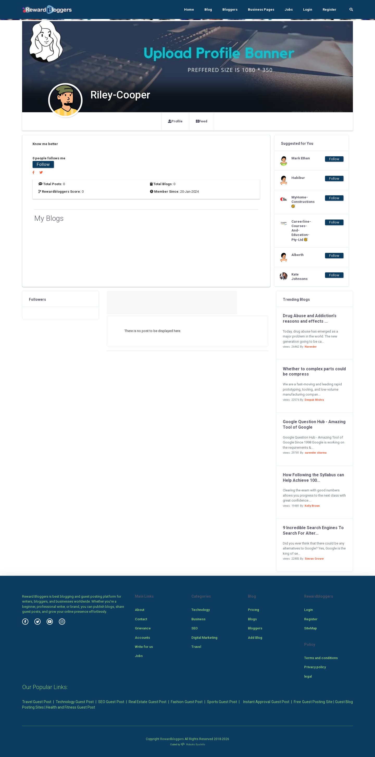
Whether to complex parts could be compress (314, 371)
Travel (196, 647)
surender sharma (316, 452)
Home (189, 9)
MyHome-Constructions (301, 202)
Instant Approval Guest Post (266, 702)
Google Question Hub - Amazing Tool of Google (314, 424)
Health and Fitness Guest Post (70, 707)
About (139, 610)
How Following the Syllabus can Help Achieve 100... (313, 477)
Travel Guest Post (36, 702)
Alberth (297, 255)
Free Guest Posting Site (313, 702)
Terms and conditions (321, 658)
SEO (194, 628)
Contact (141, 619)
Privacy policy (315, 667)
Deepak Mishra (314, 400)
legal (308, 676)
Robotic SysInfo (193, 744)
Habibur (298, 178)
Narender (311, 346)
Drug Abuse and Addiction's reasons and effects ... (309, 318)
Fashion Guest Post (187, 702)
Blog (208, 9)
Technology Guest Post (75, 702)
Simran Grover (314, 558)
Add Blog (255, 638)
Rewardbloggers (172, 739)
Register (329, 9)
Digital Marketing (204, 638)
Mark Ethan (300, 158)
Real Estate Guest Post (147, 702)
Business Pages (261, 9)
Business (198, 619)
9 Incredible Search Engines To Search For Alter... (313, 530)
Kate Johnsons (299, 276)
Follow (43, 164)
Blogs (252, 619)
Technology (200, 610)
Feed (201, 121)
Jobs (289, 9)
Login (307, 9)
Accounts (142, 638)
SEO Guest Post (111, 702)
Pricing (253, 610)
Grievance (143, 628)
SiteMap (310, 628)
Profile (175, 121)
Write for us (144, 647)
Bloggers (230, 9)
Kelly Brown (312, 506)
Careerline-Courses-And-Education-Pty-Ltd (301, 231)
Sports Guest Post (222, 702)
